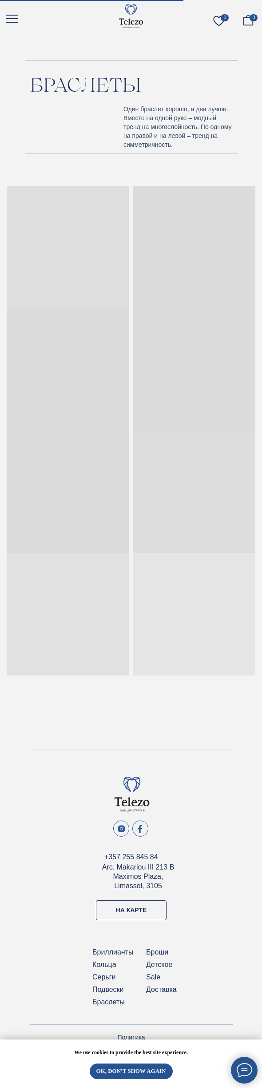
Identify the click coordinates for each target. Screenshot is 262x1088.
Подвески (108, 989)
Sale (153, 977)
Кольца (104, 964)
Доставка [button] (161, 989)
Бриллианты (113, 952)
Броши (157, 952)
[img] (131, 16)
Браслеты (108, 1002)
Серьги (103, 977)
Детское (159, 964)
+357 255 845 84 (131, 857)
